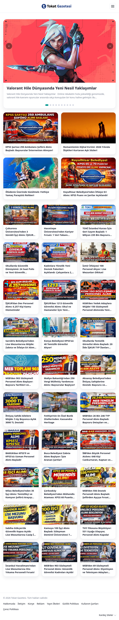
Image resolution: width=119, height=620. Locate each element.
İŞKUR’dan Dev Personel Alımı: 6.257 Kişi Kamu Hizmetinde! (19, 306)
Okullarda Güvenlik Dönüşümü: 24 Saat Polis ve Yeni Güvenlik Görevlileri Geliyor (20, 269)
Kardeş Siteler (106, 615)
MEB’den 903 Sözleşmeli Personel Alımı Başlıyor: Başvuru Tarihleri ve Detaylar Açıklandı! (19, 382)
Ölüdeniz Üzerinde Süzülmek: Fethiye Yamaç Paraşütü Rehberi (27, 193)
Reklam (40, 603)
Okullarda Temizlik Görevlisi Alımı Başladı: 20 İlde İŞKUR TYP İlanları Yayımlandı (97, 344)
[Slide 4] (56, 105)
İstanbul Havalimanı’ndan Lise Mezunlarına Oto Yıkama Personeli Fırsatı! (21, 569)
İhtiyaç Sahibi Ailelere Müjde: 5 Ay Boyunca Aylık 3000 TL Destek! (21, 419)
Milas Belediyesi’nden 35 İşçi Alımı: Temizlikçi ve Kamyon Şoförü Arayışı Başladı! (20, 494)
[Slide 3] (53, 105)
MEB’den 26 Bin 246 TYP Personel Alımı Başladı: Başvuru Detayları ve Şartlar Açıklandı (96, 419)
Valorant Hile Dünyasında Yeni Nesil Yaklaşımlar (52, 88)
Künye (31, 603)
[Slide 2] (50, 105)
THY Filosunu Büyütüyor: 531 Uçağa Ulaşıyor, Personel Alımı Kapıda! (97, 531)
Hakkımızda (9, 603)
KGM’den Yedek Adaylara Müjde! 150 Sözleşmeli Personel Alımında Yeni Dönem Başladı (97, 307)
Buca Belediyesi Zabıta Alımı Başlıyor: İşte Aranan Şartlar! (57, 456)
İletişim (21, 603)
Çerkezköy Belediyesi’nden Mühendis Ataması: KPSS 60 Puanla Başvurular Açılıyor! (59, 494)
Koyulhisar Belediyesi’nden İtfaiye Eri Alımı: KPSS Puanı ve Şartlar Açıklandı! (85, 193)
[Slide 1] (46, 105)
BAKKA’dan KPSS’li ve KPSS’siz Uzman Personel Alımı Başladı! (20, 456)
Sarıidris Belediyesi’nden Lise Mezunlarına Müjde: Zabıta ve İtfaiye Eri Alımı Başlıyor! (20, 344)
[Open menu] (113, 6)
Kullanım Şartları (90, 603)
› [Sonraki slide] (110, 46)
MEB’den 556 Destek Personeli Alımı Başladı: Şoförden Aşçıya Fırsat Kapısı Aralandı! (96, 494)
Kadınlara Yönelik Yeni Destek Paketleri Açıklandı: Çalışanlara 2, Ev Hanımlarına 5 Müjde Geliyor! (58, 269)
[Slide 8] (67, 105)
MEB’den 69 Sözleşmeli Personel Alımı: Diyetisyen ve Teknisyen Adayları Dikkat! (98, 569)
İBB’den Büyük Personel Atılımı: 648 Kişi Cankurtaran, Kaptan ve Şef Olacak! (97, 456)
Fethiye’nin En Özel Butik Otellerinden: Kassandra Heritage (58, 419)
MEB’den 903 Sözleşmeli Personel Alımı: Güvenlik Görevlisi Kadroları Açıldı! (58, 569)
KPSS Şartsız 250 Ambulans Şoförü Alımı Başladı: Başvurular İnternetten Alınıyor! (29, 148)
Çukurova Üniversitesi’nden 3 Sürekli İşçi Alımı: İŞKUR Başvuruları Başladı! (19, 232)
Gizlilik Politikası (70, 603)
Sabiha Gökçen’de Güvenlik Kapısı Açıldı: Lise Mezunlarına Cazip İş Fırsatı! (20, 531)
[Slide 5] (59, 105)
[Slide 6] (62, 105)
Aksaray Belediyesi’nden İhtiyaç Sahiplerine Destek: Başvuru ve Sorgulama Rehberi (97, 382)
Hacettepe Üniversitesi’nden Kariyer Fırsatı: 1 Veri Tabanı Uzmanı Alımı (59, 232)
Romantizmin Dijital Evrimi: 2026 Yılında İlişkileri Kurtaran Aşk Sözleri (86, 148)
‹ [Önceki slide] (8, 46)
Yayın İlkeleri (53, 603)
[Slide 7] (64, 105)
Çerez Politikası (11, 609)
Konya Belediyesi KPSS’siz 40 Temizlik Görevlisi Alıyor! (59, 344)
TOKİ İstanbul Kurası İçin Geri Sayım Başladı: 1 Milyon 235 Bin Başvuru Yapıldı (97, 232)
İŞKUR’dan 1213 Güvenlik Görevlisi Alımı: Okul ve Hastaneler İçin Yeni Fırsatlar (58, 307)
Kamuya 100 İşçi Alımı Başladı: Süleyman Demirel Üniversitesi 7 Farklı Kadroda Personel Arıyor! (58, 531)
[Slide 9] (70, 105)
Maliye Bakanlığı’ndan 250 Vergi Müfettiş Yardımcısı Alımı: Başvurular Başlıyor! (59, 381)
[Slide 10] (73, 105)
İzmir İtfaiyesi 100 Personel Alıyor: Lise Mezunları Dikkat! (94, 269)
